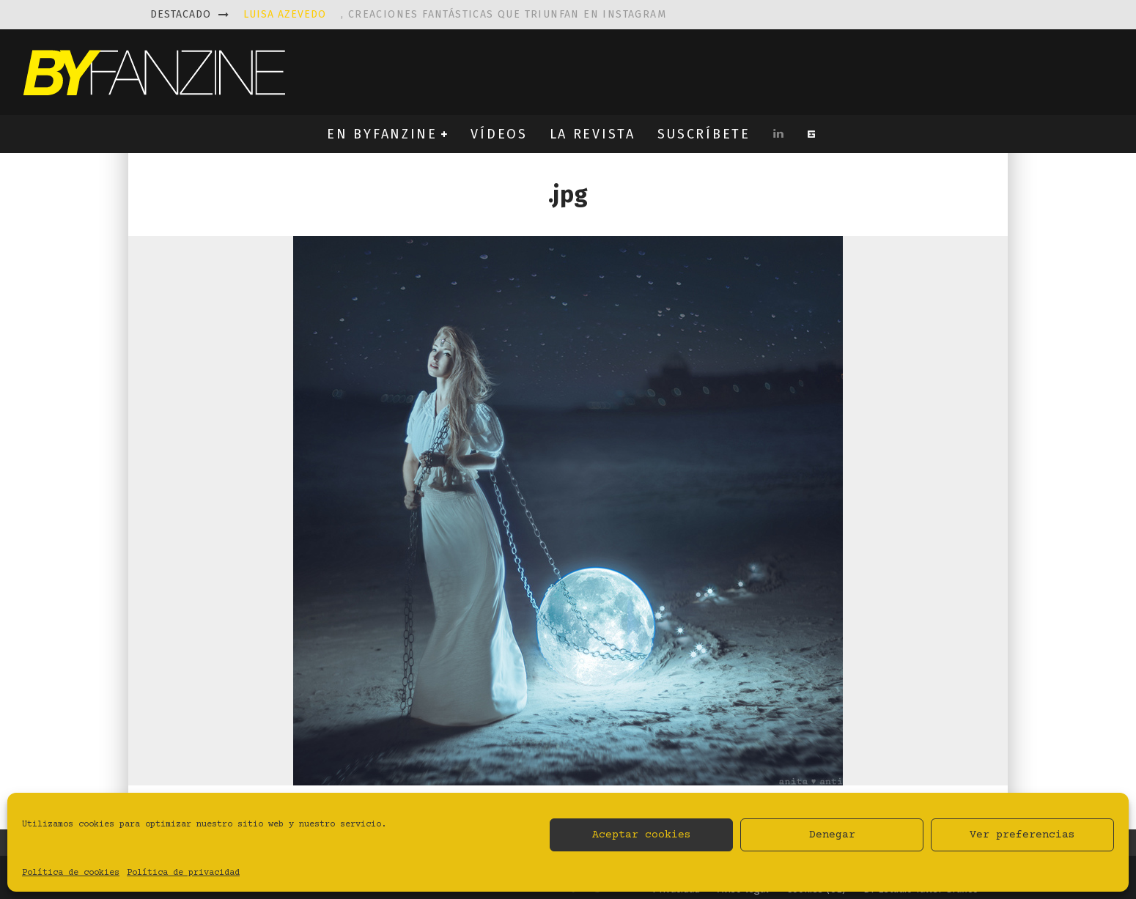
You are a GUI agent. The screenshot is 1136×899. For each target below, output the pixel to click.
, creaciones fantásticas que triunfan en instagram (454, 14)
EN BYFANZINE (382, 134)
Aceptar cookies (641, 835)
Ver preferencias (1022, 835)
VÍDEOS (499, 134)
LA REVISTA (592, 134)
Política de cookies (70, 873)
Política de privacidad (183, 873)
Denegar (832, 835)
